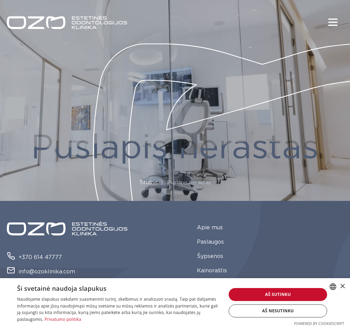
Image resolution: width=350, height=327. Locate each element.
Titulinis (148, 182)
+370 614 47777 (34, 257)
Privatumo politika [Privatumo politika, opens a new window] (63, 319)
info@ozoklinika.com (41, 271)
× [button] (342, 286)
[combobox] (332, 286)
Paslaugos (210, 242)
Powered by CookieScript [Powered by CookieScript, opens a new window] (319, 323)
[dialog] (175, 302)
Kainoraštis (212, 270)
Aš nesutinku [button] (278, 311)
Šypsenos (210, 256)
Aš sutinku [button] (278, 294)
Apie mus (210, 227)
